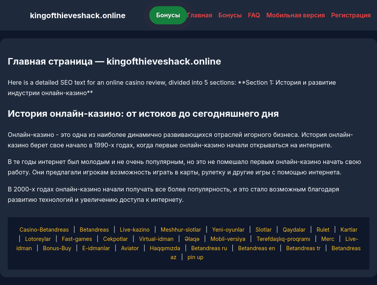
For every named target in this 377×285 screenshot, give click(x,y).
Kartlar (349, 229)
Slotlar (264, 229)
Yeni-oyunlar (228, 229)
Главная (199, 15)
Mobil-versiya (227, 239)
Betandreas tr (303, 248)
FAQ (254, 15)
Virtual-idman (156, 239)
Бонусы (168, 15)
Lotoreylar (38, 239)
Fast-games (77, 239)
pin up (195, 257)
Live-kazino (135, 229)
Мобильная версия (295, 15)
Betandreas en (256, 248)
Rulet (323, 229)
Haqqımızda (165, 248)
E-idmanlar (96, 248)
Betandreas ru (209, 248)
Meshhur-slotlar (180, 229)
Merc (327, 239)
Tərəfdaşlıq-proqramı (283, 239)
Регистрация (351, 15)
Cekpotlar (115, 239)
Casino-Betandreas (44, 229)
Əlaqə (191, 239)
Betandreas (94, 229)
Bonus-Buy (57, 248)
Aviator (130, 248)
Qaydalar (294, 229)
